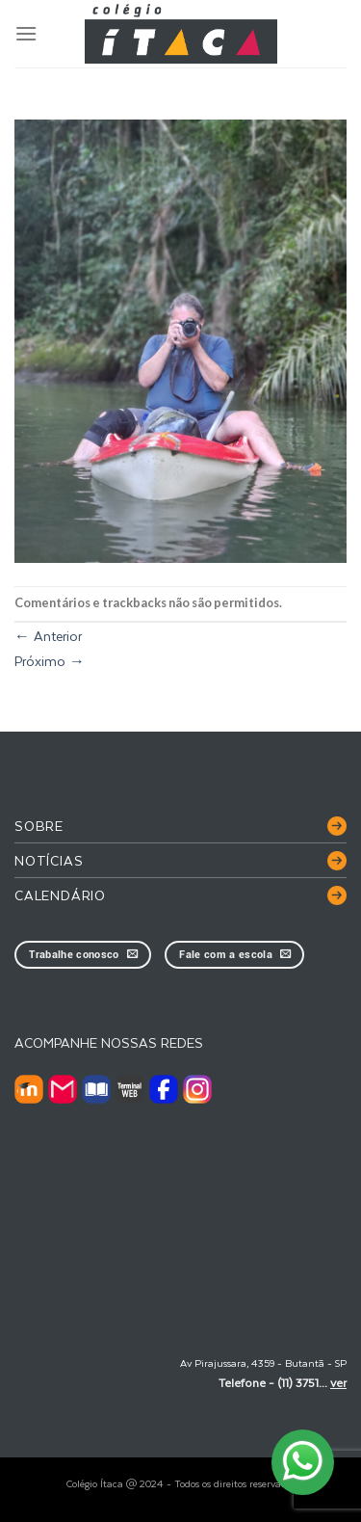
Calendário (60, 895)
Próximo (49, 661)
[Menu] (26, 33)
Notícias (48, 860)
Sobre (39, 825)
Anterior (48, 636)
